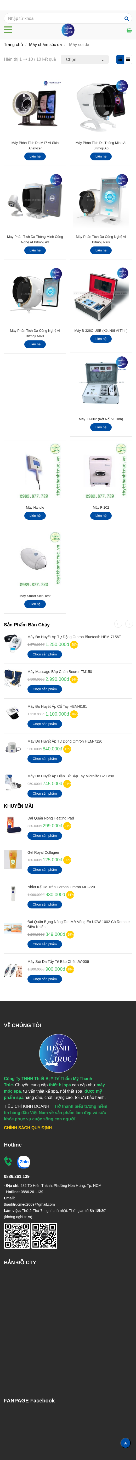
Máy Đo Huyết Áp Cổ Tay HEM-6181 (57, 706)
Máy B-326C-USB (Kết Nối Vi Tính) (100, 331)
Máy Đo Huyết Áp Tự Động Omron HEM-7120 (64, 741)
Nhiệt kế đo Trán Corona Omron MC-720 (61, 887)
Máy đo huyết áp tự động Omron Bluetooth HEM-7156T (74, 637)
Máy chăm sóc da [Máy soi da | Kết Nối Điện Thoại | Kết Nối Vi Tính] (45, 44)
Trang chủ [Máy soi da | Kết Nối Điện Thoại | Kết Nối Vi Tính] (13, 44)
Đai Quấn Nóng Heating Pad (50, 818)
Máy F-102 (101, 507)
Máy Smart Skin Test (35, 596)
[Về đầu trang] (125, 1443)
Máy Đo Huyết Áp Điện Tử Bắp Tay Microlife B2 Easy (70, 776)
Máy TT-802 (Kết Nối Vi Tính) (101, 419)
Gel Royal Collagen (43, 852)
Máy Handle (35, 507)
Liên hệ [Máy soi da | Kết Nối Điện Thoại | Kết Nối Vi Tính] (35, 156)
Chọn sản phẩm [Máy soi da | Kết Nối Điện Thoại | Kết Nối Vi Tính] (45, 654)
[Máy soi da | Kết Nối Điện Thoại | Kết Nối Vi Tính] (129, 30)
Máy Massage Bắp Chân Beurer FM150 (59, 672)
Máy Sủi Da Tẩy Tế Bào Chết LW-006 (58, 961)
